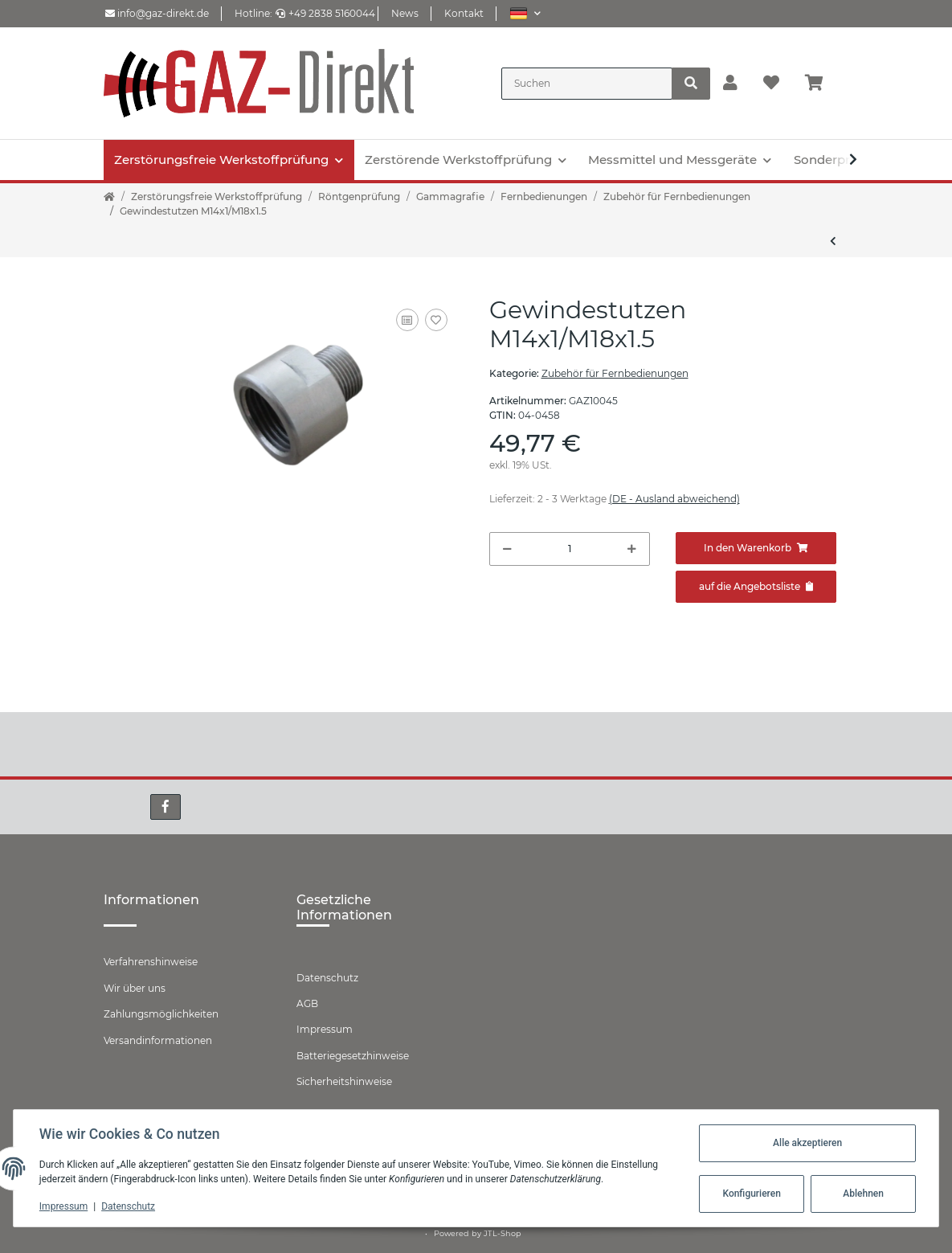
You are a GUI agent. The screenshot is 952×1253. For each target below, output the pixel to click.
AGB (307, 1003)
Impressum (324, 1029)
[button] (525, 13)
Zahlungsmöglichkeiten (161, 1014)
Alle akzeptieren (807, 1143)
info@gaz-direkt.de (157, 13)
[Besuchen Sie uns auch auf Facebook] (165, 807)
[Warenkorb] (820, 83)
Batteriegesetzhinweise (352, 1056)
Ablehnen (863, 1193)
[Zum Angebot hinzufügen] (756, 587)
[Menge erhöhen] (632, 549)
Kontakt (464, 13)
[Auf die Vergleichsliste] (407, 320)
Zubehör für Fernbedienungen (614, 373)
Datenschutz (327, 978)
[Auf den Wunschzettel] (436, 320)
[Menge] (569, 549)
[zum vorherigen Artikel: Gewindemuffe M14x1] (833, 241)
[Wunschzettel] (771, 83)
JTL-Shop (502, 1233)
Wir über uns (134, 988)
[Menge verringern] (507, 549)
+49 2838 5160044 (325, 13)
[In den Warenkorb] (756, 548)
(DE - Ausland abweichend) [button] (674, 499)
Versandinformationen (158, 1040)
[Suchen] (586, 84)
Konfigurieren (751, 1193)
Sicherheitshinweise (344, 1081)
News (405, 13)
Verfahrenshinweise (151, 962)
